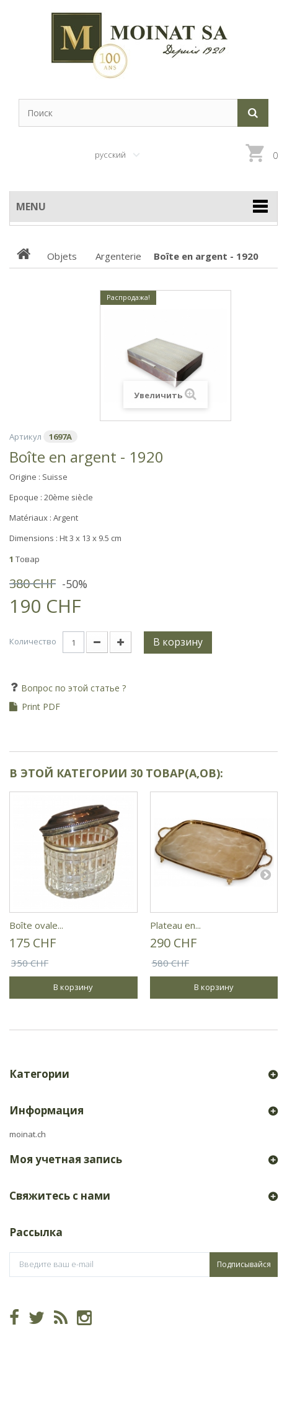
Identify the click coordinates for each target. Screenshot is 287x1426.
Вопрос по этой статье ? (72, 688)
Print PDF (41, 706)
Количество (32, 641)
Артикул (25, 436)
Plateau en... (175, 925)
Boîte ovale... (36, 925)
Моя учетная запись (65, 1159)
